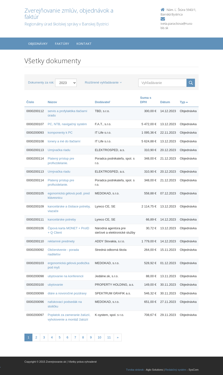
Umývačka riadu (59, 150)
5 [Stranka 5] (59, 337)
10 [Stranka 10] (99, 337)
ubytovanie (55, 284)
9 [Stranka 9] (91, 337)
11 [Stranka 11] (109, 337)
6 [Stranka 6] (67, 337)
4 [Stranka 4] (52, 337)
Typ (184, 102)
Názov (52, 102)
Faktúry (62, 43)
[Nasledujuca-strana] (118, 338)
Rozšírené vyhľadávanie (103, 82)
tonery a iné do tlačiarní (64, 141)
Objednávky (38, 43)
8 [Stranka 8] (83, 337)
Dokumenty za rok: (41, 82)
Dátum (165, 102)
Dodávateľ (102, 102)
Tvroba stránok (135, 369)
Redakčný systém (175, 369)
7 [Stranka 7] (75, 337)
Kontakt (84, 43)
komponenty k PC (60, 132)
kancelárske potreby (62, 219)
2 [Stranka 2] (36, 337)
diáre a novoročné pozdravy (67, 293)
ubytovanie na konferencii (65, 276)
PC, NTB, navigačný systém (67, 124)
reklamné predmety (61, 241)
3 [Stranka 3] (44, 337)
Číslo (30, 102)
